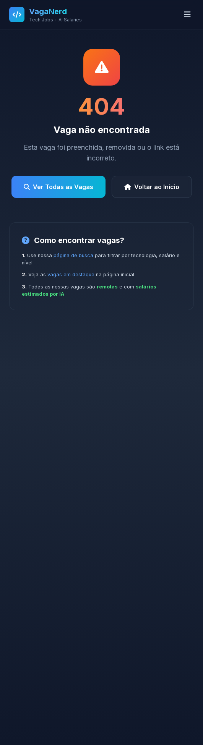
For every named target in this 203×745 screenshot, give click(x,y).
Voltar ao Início (151, 187)
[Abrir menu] (187, 14)
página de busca (73, 255)
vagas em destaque (70, 274)
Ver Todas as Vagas (58, 187)
